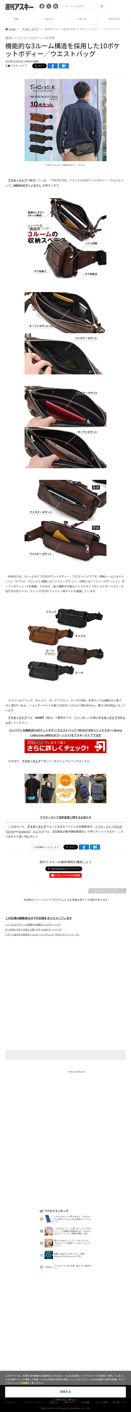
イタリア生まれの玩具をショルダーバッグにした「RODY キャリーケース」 (42, 934)
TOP (16, 18)
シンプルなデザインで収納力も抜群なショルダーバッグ (33, 924)
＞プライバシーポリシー (65, 1400)
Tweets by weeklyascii (76, 1071)
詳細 (25, 1383)
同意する (65, 1391)
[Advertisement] (65, 972)
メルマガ (38, 831)
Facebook (24, 831)
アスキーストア (30, 29)
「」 (26, 185)
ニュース (81, 18)
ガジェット (114, 18)
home (10, 29)
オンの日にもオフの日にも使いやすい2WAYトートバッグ (33, 929)
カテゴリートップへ (106, 891)
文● (8, 65)
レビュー (49, 18)
